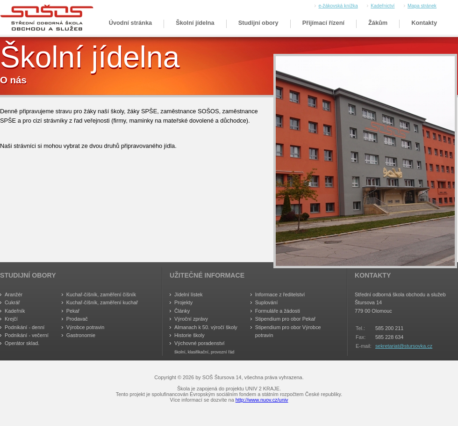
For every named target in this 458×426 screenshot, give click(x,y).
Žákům (377, 22)
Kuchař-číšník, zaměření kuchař (102, 302)
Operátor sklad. (22, 343)
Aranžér (13, 294)
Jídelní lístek (188, 294)
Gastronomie (80, 335)
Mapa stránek (422, 5)
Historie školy (189, 335)
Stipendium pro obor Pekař (285, 319)
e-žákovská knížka (338, 5)
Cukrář (12, 302)
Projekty (183, 302)
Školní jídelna (195, 22)
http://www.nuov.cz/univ (262, 400)
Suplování (266, 302)
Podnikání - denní (24, 327)
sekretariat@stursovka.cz (403, 346)
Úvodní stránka (130, 22)
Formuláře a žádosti (277, 311)
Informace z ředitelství (280, 294)
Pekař (72, 311)
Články (182, 311)
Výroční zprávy (191, 319)
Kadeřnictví (382, 5)
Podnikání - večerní (27, 335)
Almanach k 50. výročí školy (205, 327)
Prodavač (77, 319)
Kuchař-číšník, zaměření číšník (101, 294)
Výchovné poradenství (199, 343)
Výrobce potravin (85, 327)
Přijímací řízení (323, 22)
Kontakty (424, 22)
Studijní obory (258, 22)
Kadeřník (15, 311)
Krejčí (11, 319)
